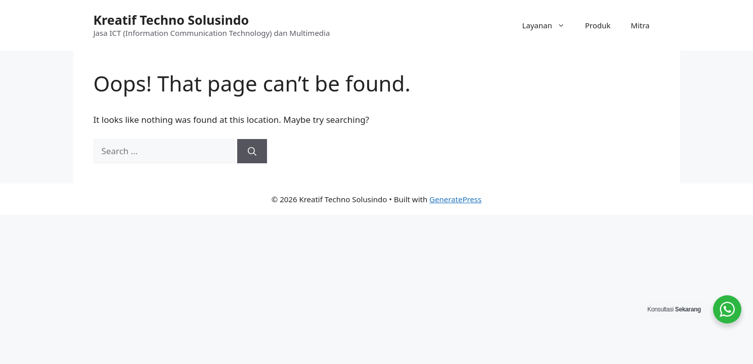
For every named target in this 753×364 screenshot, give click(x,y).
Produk (598, 25)
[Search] (252, 151)
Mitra (640, 25)
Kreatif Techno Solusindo (171, 19)
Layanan (548, 25)
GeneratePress (455, 199)
